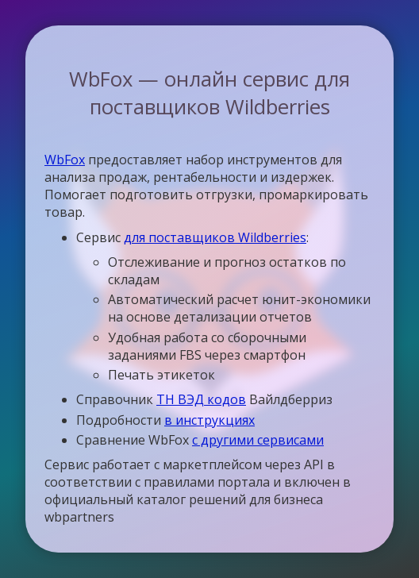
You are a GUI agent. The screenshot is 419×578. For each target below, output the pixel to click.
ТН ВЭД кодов (201, 399)
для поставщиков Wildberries (215, 237)
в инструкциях (209, 420)
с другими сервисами (258, 440)
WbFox (64, 159)
